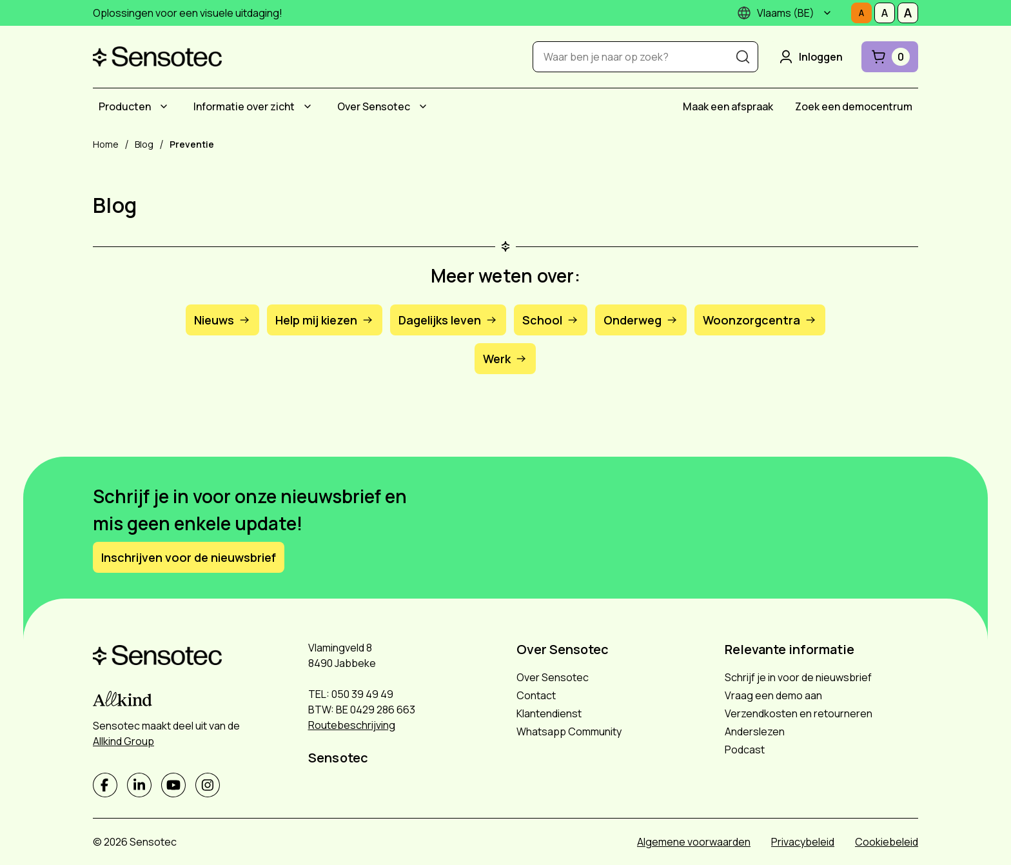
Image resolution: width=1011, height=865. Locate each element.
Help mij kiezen (324, 320)
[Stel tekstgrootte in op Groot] (908, 13)
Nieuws (222, 320)
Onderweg (641, 320)
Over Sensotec (373, 106)
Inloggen (810, 57)
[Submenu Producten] (164, 106)
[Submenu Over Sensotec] (423, 106)
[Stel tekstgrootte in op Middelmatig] (884, 13)
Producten (125, 106)
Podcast (745, 749)
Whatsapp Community (569, 731)
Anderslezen (755, 731)
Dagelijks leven (448, 320)
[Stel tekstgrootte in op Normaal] (861, 13)
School (550, 320)
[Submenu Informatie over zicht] (307, 106)
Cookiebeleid (886, 842)
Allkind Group (123, 741)
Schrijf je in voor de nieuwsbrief (798, 677)
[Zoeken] (742, 56)
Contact (536, 695)
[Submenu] (827, 13)
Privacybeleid (802, 842)
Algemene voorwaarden (694, 842)
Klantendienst (549, 713)
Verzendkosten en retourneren (798, 713)
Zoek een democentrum (853, 106)
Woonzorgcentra (760, 320)
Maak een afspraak (728, 106)
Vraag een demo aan (773, 695)
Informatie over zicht (244, 106)
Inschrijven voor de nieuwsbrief (188, 557)
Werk (505, 358)
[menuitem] (135, 106)
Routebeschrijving (351, 725)
